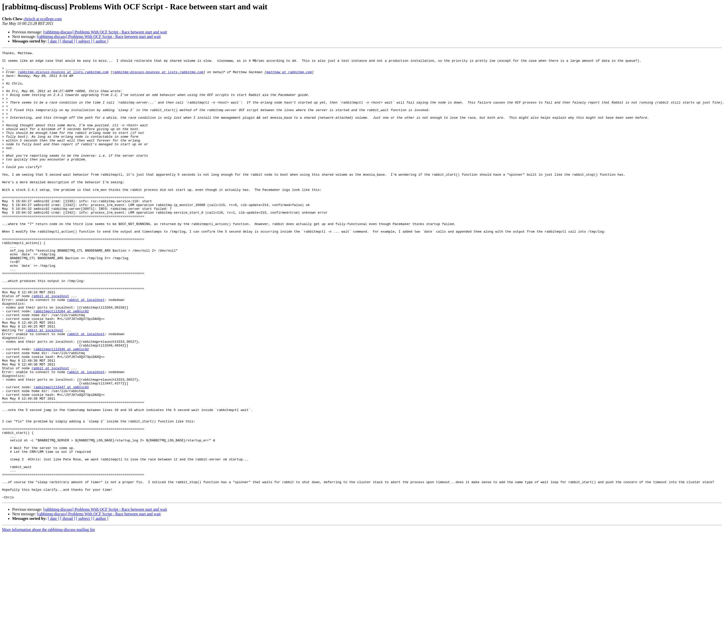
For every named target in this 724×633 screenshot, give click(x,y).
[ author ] (100, 41)
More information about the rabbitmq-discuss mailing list (48, 619)
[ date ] (53, 41)
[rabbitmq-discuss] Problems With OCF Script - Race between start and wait (105, 32)
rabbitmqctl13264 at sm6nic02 (61, 363)
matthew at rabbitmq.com (289, 76)
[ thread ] (67, 41)
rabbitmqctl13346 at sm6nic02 (61, 409)
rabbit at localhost (50, 345)
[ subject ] (84, 41)
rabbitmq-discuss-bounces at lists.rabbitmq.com (63, 76)
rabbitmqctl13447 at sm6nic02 (61, 454)
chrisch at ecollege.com (43, 19)
